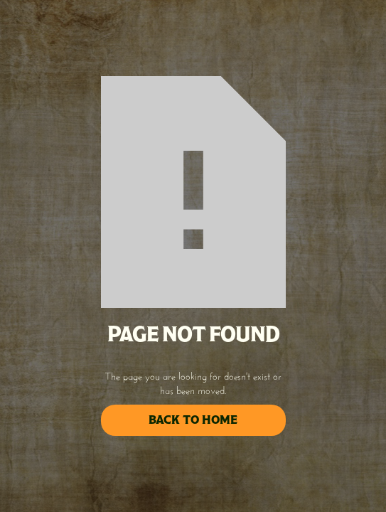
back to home (193, 420)
